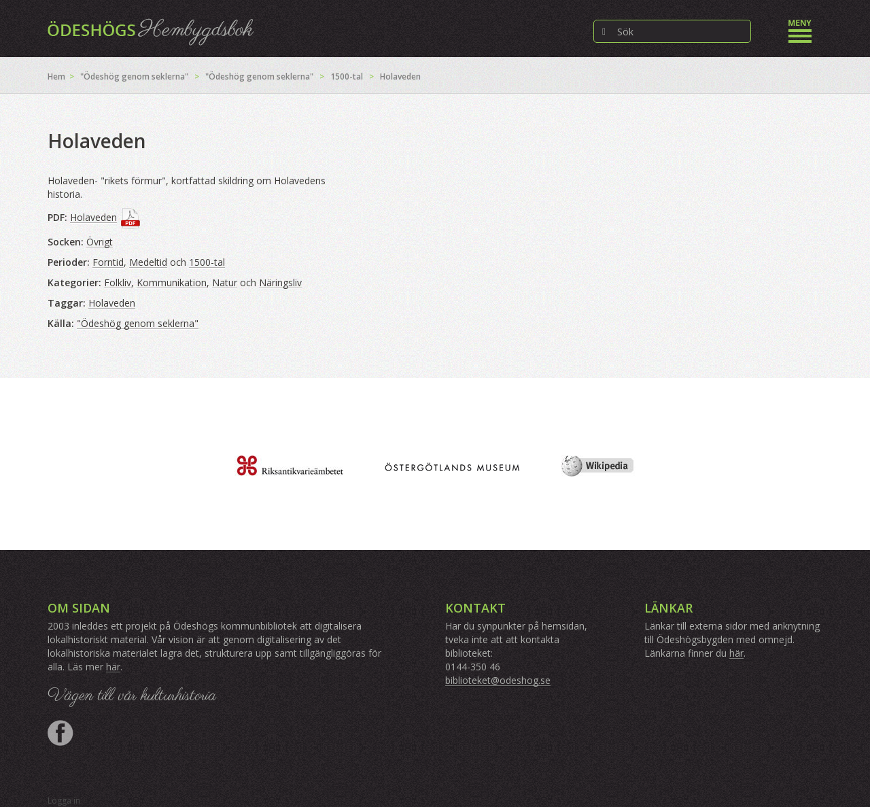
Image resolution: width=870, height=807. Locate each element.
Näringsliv (280, 282)
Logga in (64, 800)
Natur (224, 282)
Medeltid (148, 262)
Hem (56, 76)
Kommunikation (172, 282)
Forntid (108, 262)
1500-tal (346, 76)
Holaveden (93, 217)
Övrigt (99, 241)
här (113, 666)
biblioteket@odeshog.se (498, 680)
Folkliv (117, 282)
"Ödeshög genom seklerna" (134, 76)
